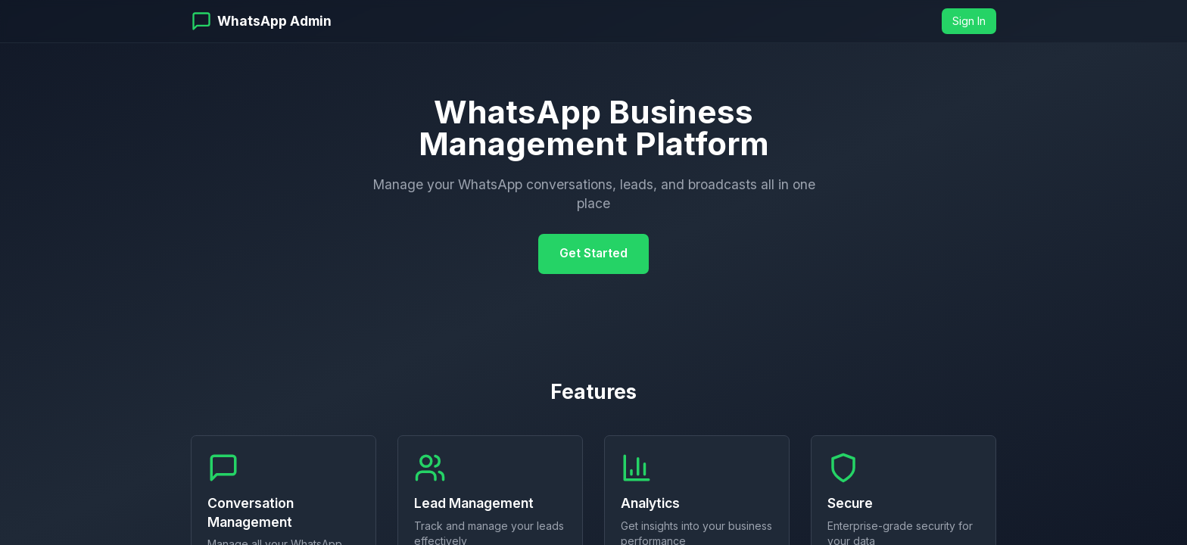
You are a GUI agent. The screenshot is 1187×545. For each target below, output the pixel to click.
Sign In (969, 20)
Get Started (593, 253)
